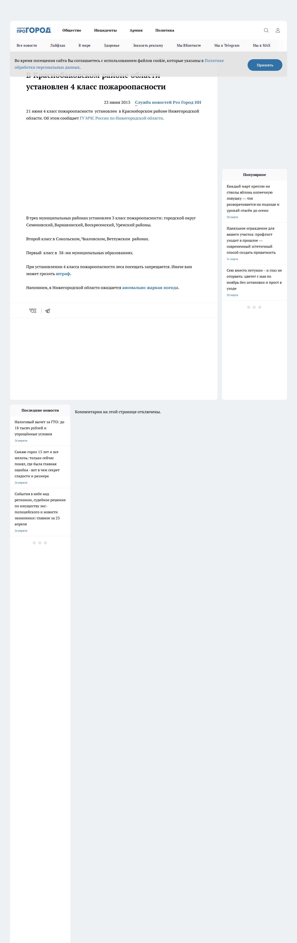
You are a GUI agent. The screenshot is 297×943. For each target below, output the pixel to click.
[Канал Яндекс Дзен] (248, 784)
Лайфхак (57, 45)
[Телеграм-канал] (236, 784)
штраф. (63, 273)
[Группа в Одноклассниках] (224, 784)
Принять (265, 65)
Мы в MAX (261, 45)
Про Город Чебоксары (64, 777)
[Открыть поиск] (266, 30)
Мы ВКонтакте (189, 45)
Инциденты (105, 30)
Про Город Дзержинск (24, 777)
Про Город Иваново (182, 777)
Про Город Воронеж (142, 777)
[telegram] (49, 310)
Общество (71, 30)
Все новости (27, 45)
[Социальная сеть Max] (259, 784)
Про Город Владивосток (65, 788)
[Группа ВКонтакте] (213, 784)
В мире (84, 45)
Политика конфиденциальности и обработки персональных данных (54, 902)
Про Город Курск (61, 783)
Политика (164, 30)
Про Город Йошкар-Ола (25, 783)
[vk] (33, 310)
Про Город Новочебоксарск (107, 777)
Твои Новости (178, 783)
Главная (15, 817)
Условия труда (19, 812)
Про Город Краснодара (104, 788)
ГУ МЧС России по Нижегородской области (121, 118)
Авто (71, 812)
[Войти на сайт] (277, 30)
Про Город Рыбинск (102, 783)
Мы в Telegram (226, 45)
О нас (72, 806)
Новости (132, 812)
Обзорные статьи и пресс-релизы (32, 806)
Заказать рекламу (148, 45)
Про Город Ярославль (24, 788)
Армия (136, 30)
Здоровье (111, 45)
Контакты (133, 806)
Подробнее (154, 895)
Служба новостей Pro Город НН (168, 102)
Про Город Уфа (139, 783)
